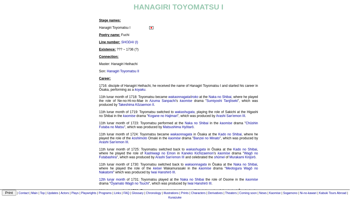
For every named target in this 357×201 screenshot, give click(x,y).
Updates (52, 193)
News (263, 193)
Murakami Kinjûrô (242, 157)
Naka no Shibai (220, 97)
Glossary (138, 193)
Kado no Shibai (230, 134)
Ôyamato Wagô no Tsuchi (130, 183)
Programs (105, 193)
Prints (185, 193)
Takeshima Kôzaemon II (136, 105)
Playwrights (88, 193)
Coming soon (248, 193)
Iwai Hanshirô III (163, 172)
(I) (129, 42)
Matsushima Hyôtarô (178, 127)
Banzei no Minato (207, 138)
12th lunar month (112, 179)
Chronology (153, 193)
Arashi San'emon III (230, 116)
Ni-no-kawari (308, 193)
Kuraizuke (175, 197)
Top (42, 193)
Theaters (231, 193)
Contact (23, 193)
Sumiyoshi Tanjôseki (222, 101)
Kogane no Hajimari (162, 116)
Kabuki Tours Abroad (332, 193)
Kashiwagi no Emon (159, 153)
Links (117, 193)
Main (34, 193)
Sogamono (290, 193)
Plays (75, 193)
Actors (65, 193)
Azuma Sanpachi (162, 101)
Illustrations (170, 193)
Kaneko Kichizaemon (198, 153)
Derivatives (215, 193)
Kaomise (275, 193)
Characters (198, 193)
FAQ (126, 193)
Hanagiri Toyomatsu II (123, 71)
